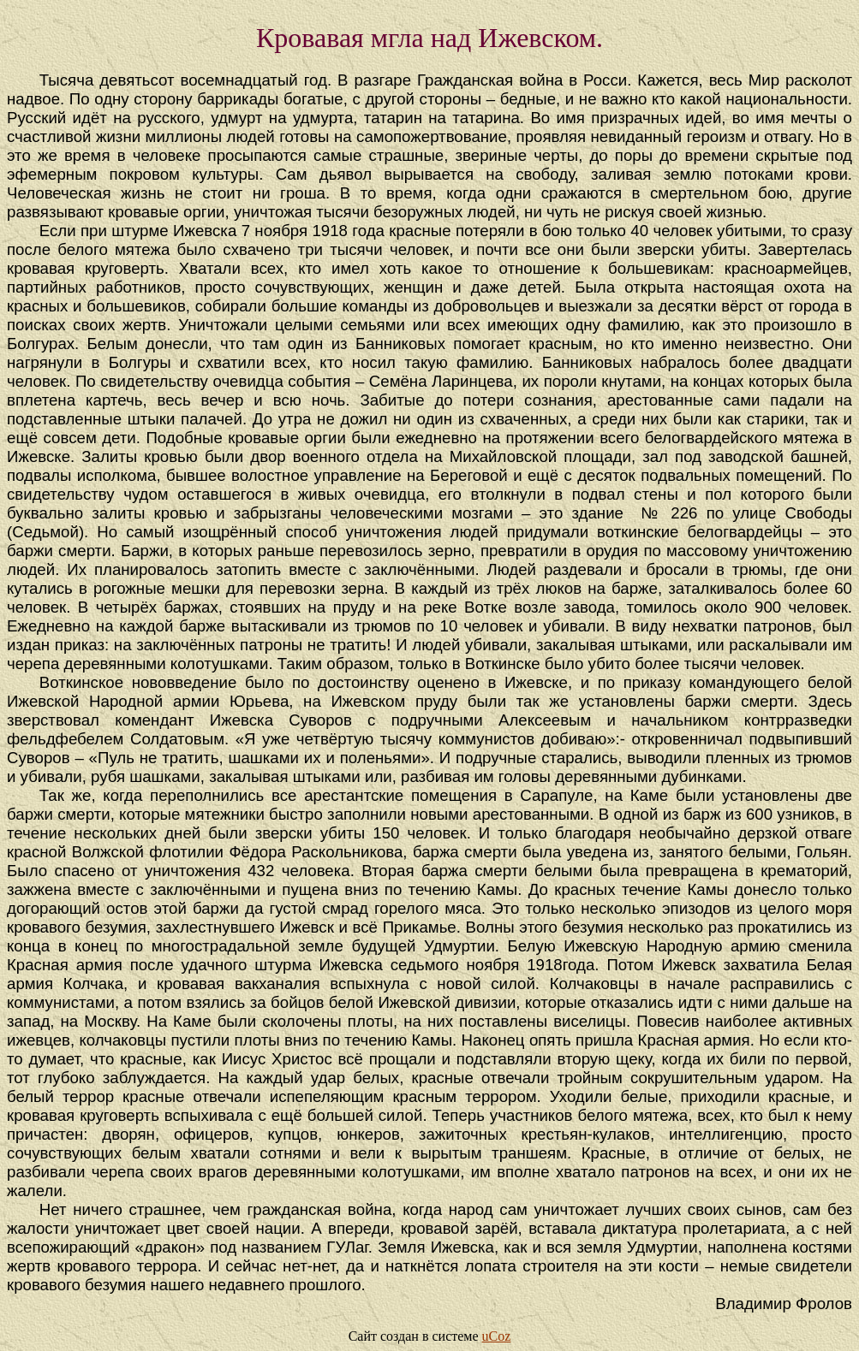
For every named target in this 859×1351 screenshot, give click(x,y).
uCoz (496, 1336)
